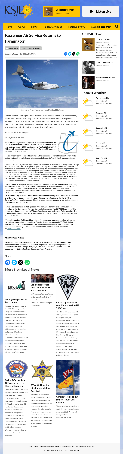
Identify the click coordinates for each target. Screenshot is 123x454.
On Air (21, 26)
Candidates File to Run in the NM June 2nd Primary (68, 382)
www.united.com (14, 229)
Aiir (78, 450)
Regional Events (76, 26)
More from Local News (31, 48)
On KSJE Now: (92, 34)
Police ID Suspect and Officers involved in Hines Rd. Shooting (16, 373)
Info (108, 26)
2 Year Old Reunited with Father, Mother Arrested (42, 376)
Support (95, 26)
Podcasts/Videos (52, 26)
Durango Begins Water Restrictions (16, 289)
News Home (13, 48)
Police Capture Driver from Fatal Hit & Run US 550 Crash (68, 292)
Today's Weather (94, 93)
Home (9, 26)
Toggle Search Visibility (117, 27)
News (34, 26)
